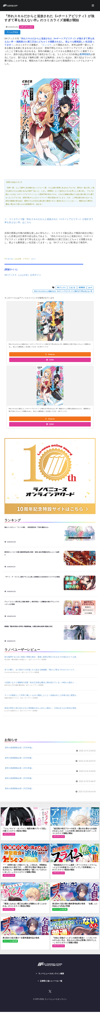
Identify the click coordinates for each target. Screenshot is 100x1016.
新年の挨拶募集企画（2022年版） (19, 788)
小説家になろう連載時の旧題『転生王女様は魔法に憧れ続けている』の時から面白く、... (40, 682)
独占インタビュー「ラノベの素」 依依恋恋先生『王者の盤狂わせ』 (26, 527)
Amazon (50, 354)
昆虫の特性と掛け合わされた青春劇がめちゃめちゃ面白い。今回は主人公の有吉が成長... (40, 708)
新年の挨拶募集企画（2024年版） (19, 768)
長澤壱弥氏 (85, 54)
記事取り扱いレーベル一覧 (51, 981)
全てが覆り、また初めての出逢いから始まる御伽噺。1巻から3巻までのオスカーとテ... (39, 669)
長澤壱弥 (82, 287)
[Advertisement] (50, 726)
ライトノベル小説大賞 (59, 909)
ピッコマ (46, 45)
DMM (50, 360)
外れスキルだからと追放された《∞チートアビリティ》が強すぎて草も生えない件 (63, 291)
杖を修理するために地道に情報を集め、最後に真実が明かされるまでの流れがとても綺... (40, 657)
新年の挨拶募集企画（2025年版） (19, 758)
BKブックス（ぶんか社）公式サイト (22, 275)
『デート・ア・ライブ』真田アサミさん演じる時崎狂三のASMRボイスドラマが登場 (32, 577)
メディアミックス (26, 27)
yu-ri (33, 259)
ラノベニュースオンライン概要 (51, 973)
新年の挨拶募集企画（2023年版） (19, 778)
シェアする (12, 32)
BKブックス (61, 287)
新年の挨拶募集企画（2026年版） (19, 747)
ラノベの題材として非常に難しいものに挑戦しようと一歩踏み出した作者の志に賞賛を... (40, 695)
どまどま (9, 259)
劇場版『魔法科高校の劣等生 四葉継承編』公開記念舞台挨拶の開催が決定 (28, 626)
